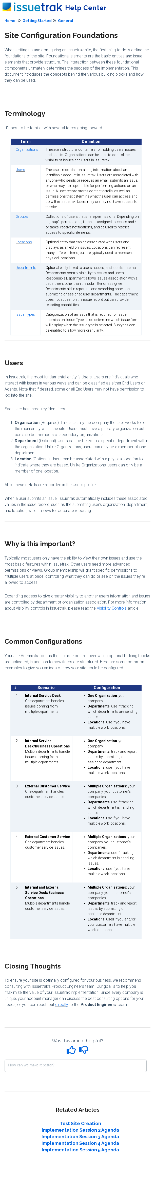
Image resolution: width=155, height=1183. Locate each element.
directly (61, 1004)
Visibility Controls (112, 608)
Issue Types (25, 314)
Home (10, 21)
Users (20, 170)
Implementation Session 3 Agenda (80, 1136)
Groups (22, 216)
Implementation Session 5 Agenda (80, 1149)
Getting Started (37, 21)
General (65, 21)
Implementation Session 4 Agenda (80, 1143)
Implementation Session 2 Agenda (80, 1130)
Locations (24, 242)
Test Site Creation (80, 1123)
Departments (26, 268)
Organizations (27, 149)
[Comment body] (76, 1066)
